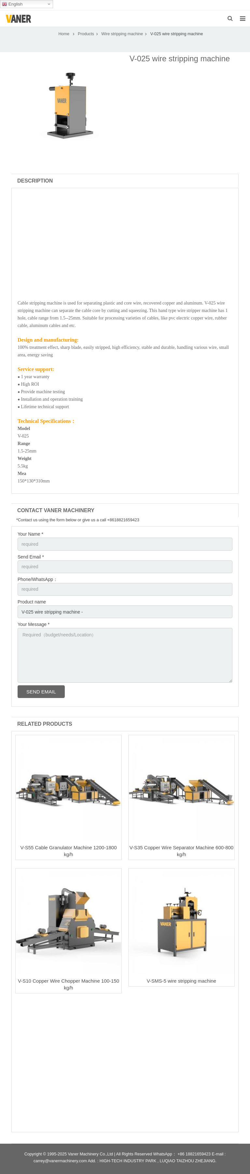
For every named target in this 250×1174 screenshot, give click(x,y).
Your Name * (30, 534)
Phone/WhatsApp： (38, 579)
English (12, 4)
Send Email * (31, 556)
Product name (32, 601)
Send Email (41, 691)
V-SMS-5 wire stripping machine (181, 981)
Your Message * (33, 624)
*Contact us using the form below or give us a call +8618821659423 (77, 520)
